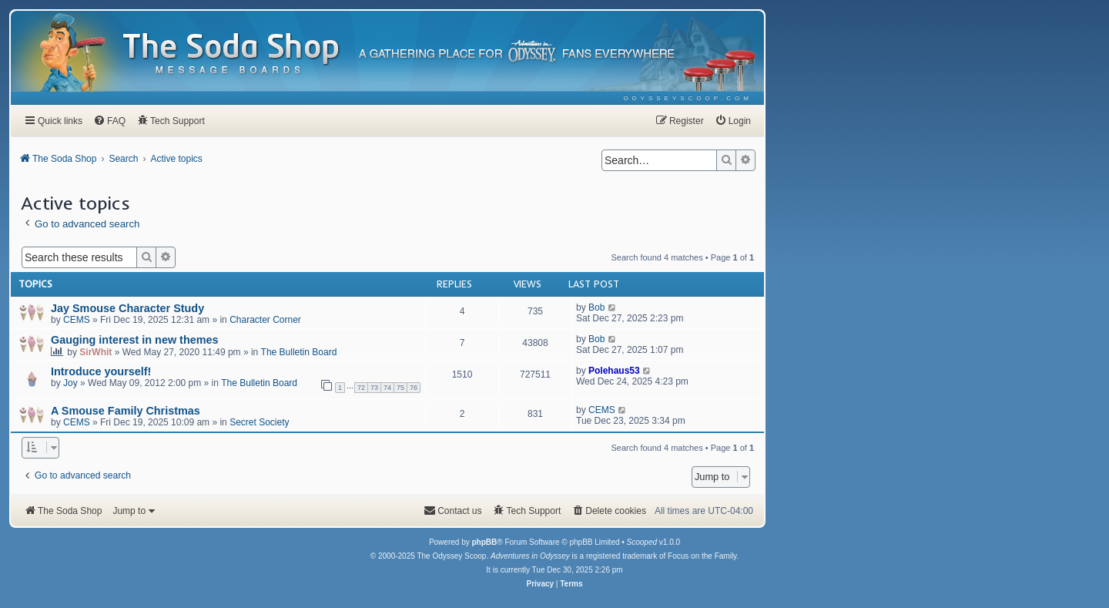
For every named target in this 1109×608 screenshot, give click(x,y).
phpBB (484, 542)
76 (413, 387)
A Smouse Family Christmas (125, 411)
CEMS (76, 319)
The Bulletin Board (299, 352)
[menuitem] (688, 98)
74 (387, 387)
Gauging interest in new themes (135, 340)
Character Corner (265, 319)
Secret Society (259, 422)
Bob (596, 307)
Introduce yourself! (101, 371)
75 (400, 387)
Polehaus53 (614, 370)
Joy (70, 383)
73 (374, 387)
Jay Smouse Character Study (127, 308)
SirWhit (95, 352)
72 (361, 387)
